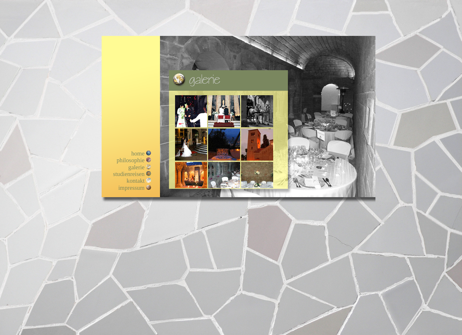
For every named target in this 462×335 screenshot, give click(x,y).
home (137, 153)
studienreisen (128, 174)
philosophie (131, 160)
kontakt (136, 180)
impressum (131, 187)
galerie (136, 167)
